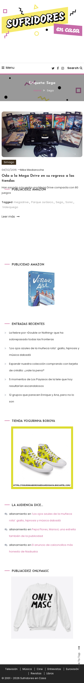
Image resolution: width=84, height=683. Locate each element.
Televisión (11, 669)
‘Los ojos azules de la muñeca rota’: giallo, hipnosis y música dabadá (44, 351)
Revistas (36, 673)
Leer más (11, 216)
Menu (8, 67)
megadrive (21, 202)
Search (74, 68)
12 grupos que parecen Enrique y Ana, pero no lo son (41, 398)
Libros (50, 673)
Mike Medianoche (32, 170)
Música (27, 669)
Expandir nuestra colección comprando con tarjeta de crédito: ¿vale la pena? (43, 367)
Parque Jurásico (42, 202)
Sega (59, 202)
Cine (40, 669)
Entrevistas (54, 669)
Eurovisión (72, 669)
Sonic (69, 202)
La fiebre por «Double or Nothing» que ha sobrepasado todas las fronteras (36, 336)
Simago (9, 162)
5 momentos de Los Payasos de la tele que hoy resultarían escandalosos (40, 382)
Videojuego (10, 207)
